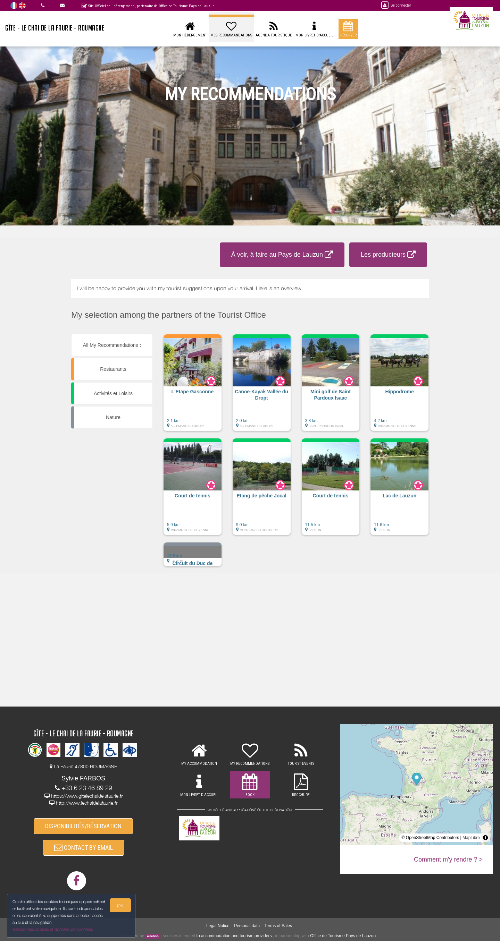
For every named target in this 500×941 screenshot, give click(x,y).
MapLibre (471, 837)
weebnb (153, 936)
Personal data (247, 925)
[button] (192, 386)
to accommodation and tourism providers (234, 935)
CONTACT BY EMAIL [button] (83, 847)
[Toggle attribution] (485, 837)
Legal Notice (218, 925)
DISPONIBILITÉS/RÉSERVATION (83, 826)
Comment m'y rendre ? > (448, 859)
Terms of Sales (278, 925)
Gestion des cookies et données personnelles (52, 929)
